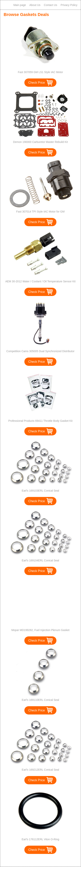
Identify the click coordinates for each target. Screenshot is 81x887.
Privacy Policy (69, 5)
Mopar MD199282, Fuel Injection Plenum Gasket (40, 630)
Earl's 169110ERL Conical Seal (40, 699)
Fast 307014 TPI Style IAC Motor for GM (40, 211)
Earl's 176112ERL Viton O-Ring (40, 839)
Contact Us (50, 5)
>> (47, 859)
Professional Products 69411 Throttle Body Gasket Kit (40, 420)
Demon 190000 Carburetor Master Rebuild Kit (40, 141)
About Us (34, 5)
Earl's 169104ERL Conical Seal (40, 560)
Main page (19, 5)
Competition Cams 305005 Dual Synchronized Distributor (40, 351)
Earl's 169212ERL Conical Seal (40, 769)
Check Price (36, 82)
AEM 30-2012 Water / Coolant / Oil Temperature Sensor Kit (40, 281)
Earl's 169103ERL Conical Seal (40, 490)
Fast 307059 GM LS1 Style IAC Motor (40, 72)
